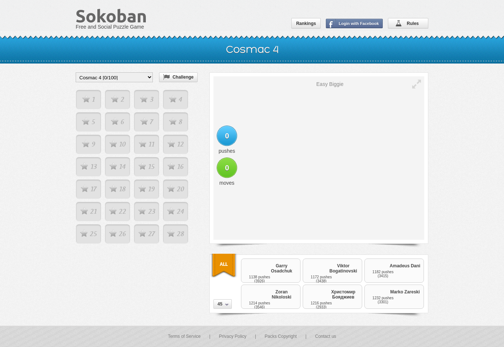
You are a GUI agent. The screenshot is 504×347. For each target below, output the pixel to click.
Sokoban (111, 16)
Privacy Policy (232, 336)
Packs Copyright (281, 336)
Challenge (183, 77)
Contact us (325, 336)
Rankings (306, 23)
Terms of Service (184, 336)
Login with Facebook (359, 23)
